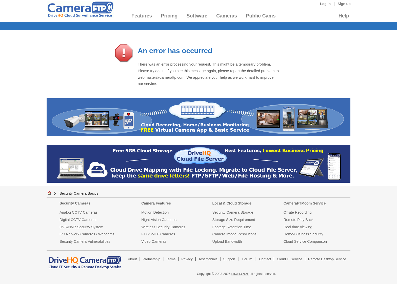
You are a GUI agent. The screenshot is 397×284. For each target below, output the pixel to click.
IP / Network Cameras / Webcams (86, 234)
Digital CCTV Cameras (77, 220)
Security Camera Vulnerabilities (84, 241)
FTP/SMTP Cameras (158, 234)
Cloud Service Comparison (305, 241)
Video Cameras (153, 241)
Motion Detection (155, 212)
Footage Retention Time (231, 227)
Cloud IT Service (289, 259)
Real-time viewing (298, 227)
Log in (325, 4)
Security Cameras (74, 203)
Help (344, 15)
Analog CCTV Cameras (78, 212)
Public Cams (260, 15)
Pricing (169, 15)
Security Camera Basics (78, 193)
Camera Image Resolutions (234, 234)
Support (229, 259)
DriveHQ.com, (240, 273)
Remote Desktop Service (327, 259)
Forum (247, 259)
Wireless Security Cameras (163, 227)
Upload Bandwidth (227, 241)
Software (197, 15)
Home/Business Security (303, 234)
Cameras (226, 15)
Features (141, 15)
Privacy (187, 259)
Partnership (152, 259)
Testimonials (207, 259)
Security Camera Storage (232, 212)
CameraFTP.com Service (305, 203)
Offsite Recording (298, 212)
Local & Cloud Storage (231, 203)
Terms (170, 259)
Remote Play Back (298, 220)
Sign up (344, 4)
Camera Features (156, 203)
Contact (265, 259)
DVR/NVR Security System (81, 227)
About (132, 259)
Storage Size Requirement (233, 220)
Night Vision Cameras (158, 220)
